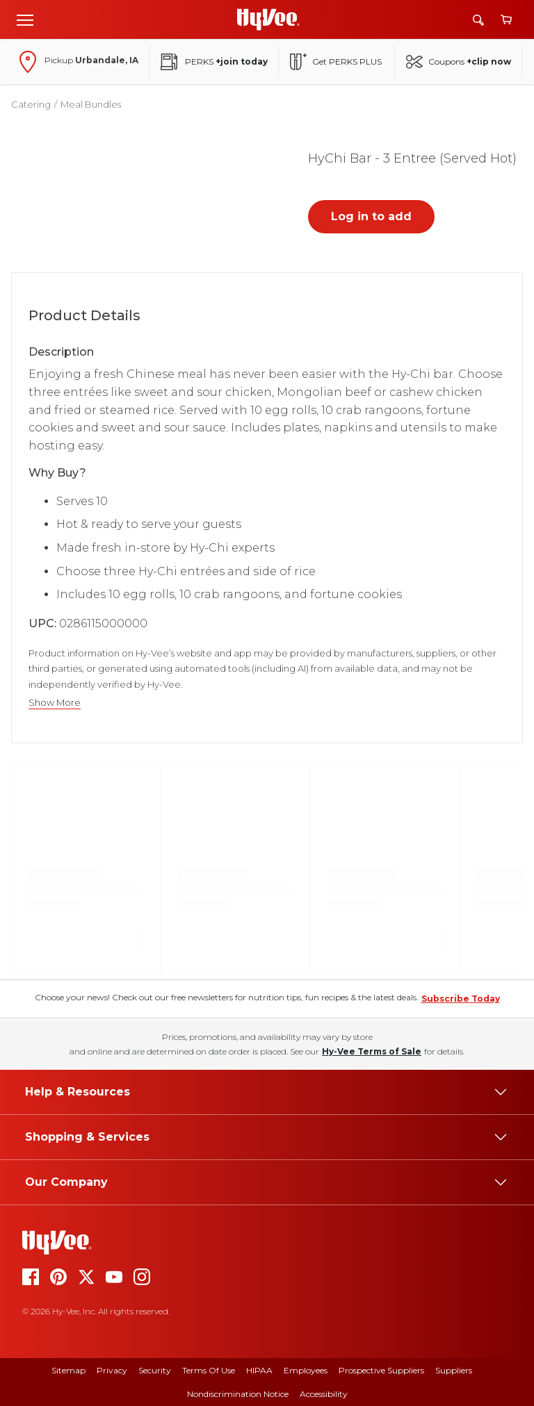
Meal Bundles (90, 104)
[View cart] (506, 19)
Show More (55, 702)
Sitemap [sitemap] (68, 1370)
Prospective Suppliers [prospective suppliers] (381, 1370)
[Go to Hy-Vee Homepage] (268, 19)
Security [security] (154, 1370)
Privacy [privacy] (112, 1370)
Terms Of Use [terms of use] (208, 1370)
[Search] (478, 20)
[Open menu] (25, 19)
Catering (31, 104)
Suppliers (453, 1370)
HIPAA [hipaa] (259, 1370)
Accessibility (324, 1394)
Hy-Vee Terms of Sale (371, 1051)
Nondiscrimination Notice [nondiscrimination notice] (238, 1394)
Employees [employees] (305, 1370)
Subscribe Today (460, 998)
